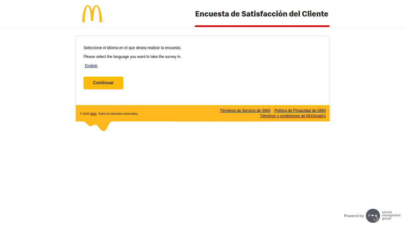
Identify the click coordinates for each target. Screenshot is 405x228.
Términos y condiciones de (293, 116)
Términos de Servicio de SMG (245, 110)
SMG (93, 113)
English (91, 66)
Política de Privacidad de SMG (300, 110)
